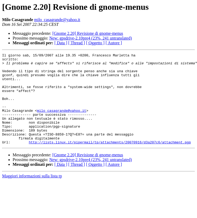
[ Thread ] (76, 43)
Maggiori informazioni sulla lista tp (32, 194)
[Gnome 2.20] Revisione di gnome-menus (87, 33)
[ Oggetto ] (95, 43)
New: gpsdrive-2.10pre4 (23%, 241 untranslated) (90, 38)
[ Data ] (60, 43)
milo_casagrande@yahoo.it (57, 19)
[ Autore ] (113, 43)
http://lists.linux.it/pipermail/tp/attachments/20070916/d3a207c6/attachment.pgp (110, 160)
